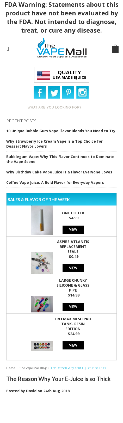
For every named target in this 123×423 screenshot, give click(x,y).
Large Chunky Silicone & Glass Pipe (73, 285)
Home (10, 368)
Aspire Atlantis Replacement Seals (73, 246)
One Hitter (73, 212)
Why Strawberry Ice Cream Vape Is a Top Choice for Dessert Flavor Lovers (54, 144)
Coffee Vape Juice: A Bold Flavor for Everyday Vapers (55, 182)
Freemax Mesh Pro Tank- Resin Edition (73, 323)
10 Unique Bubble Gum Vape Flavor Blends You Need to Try (60, 130)
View (73, 229)
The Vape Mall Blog (33, 368)
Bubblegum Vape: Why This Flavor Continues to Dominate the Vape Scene (60, 159)
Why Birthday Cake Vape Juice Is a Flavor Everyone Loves (59, 172)
